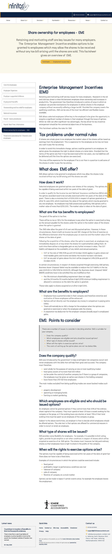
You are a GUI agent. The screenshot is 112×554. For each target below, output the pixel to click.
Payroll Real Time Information (14, 124)
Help (46, 531)
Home (8, 20)
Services (40, 20)
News (88, 20)
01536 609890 (79, 15)
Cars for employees (10, 85)
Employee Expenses (10, 90)
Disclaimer (73, 528)
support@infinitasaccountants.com (99, 15)
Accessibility (64, 528)
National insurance (10, 113)
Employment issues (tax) (61, 62)
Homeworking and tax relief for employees (18, 107)
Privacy (41, 531)
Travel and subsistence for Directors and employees (18, 137)
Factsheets (56, 20)
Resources (72, 20)
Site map (56, 528)
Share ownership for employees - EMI (17, 130)
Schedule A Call (110, 190)
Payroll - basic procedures (12, 119)
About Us (24, 20)
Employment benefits (11, 102)
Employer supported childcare (14, 96)
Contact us (104, 20)
